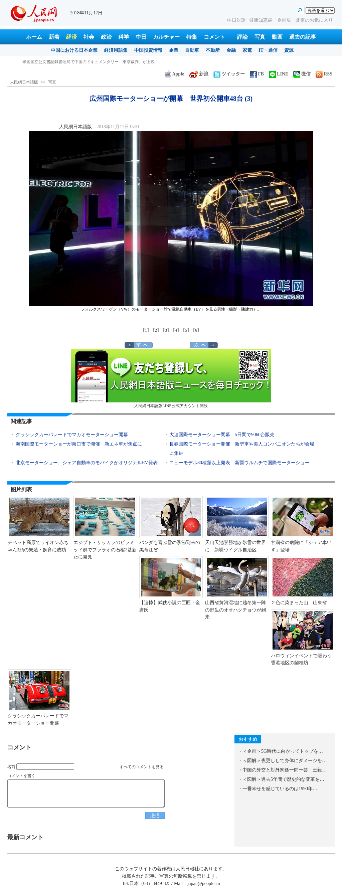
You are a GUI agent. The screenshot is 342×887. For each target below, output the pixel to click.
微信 (302, 73)
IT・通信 (268, 50)
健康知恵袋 (261, 20)
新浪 (198, 73)
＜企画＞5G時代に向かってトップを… (282, 751)
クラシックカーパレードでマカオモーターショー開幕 (72, 434)
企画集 (285, 20)
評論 (242, 37)
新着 (54, 37)
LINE (278, 73)
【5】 (186, 330)
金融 (231, 50)
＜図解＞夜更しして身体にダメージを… (284, 760)
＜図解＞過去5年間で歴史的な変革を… (283, 779)
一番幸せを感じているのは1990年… (279, 788)
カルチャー (166, 37)
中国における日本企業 (74, 50)
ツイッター (229, 73)
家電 (247, 50)
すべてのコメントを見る (142, 766)
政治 (106, 37)
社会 (88, 37)
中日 (141, 37)
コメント (214, 37)
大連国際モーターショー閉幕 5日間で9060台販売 (222, 434)
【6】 (196, 330)
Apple (174, 73)
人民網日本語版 (24, 82)
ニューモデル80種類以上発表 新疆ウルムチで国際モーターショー (239, 462)
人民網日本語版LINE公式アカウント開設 (171, 378)
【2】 (156, 330)
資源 (289, 50)
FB (257, 73)
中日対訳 (236, 20)
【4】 (176, 330)
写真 (259, 37)
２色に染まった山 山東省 (299, 602)
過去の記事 (302, 37)
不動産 (213, 50)
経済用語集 (116, 50)
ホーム (34, 37)
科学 (123, 37)
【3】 (166, 330)
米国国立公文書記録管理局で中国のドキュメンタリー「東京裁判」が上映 (88, 61)
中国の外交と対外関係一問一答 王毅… (284, 769)
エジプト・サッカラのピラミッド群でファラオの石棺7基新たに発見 (105, 549)
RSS (324, 73)
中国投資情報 (148, 50)
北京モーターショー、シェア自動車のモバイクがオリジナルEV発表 (89, 462)
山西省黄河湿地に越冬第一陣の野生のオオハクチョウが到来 (235, 609)
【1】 (146, 330)
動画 (277, 37)
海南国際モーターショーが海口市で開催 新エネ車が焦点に (79, 444)
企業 (173, 50)
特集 (191, 37)
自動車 (192, 50)
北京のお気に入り (314, 20)
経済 (71, 37)
